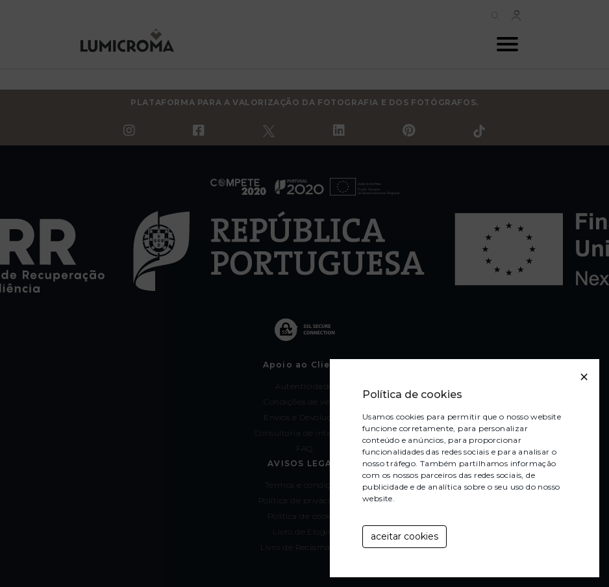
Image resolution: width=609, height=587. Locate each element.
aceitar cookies (404, 536)
